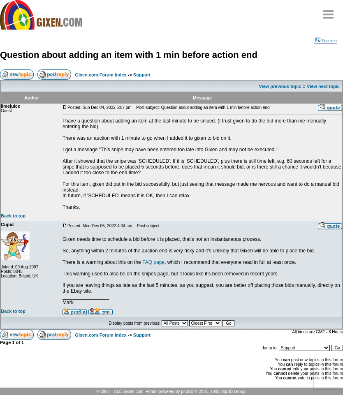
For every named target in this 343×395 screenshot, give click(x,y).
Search (326, 41)
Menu (328, 11)
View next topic (323, 86)
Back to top (13, 215)
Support (142, 74)
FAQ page (153, 262)
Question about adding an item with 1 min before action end (128, 55)
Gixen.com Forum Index (100, 74)
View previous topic (280, 86)
